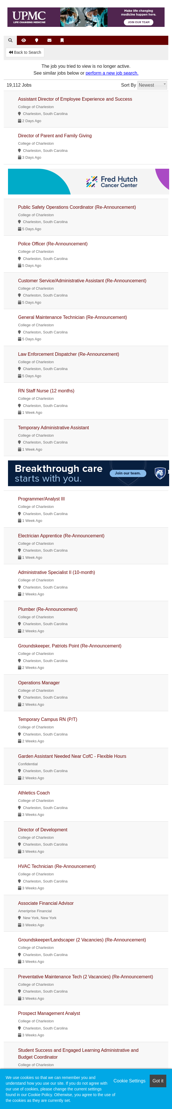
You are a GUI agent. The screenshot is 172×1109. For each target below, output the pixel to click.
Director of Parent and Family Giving (55, 135)
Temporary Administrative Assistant (53, 427)
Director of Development (42, 829)
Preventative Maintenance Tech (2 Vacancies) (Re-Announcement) (85, 976)
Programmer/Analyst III (41, 498)
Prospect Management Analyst (49, 1013)
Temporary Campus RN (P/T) (47, 719)
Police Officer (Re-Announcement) (52, 243)
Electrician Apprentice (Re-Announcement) (61, 535)
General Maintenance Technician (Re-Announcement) (72, 317)
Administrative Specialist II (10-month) (56, 572)
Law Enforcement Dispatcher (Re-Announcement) (68, 354)
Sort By (128, 85)
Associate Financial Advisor (46, 903)
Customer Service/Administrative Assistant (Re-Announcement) (82, 280)
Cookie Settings (129, 1080)
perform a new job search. (112, 73)
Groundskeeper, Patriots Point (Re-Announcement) (69, 645)
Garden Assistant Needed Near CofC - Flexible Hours (72, 756)
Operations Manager (39, 682)
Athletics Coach (34, 792)
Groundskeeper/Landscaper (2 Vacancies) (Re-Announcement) (82, 939)
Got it (158, 1080)
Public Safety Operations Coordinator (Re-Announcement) (77, 207)
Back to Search (25, 52)
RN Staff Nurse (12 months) (46, 390)
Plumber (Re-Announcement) (47, 609)
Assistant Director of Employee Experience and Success (75, 99)
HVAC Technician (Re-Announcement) (57, 866)
